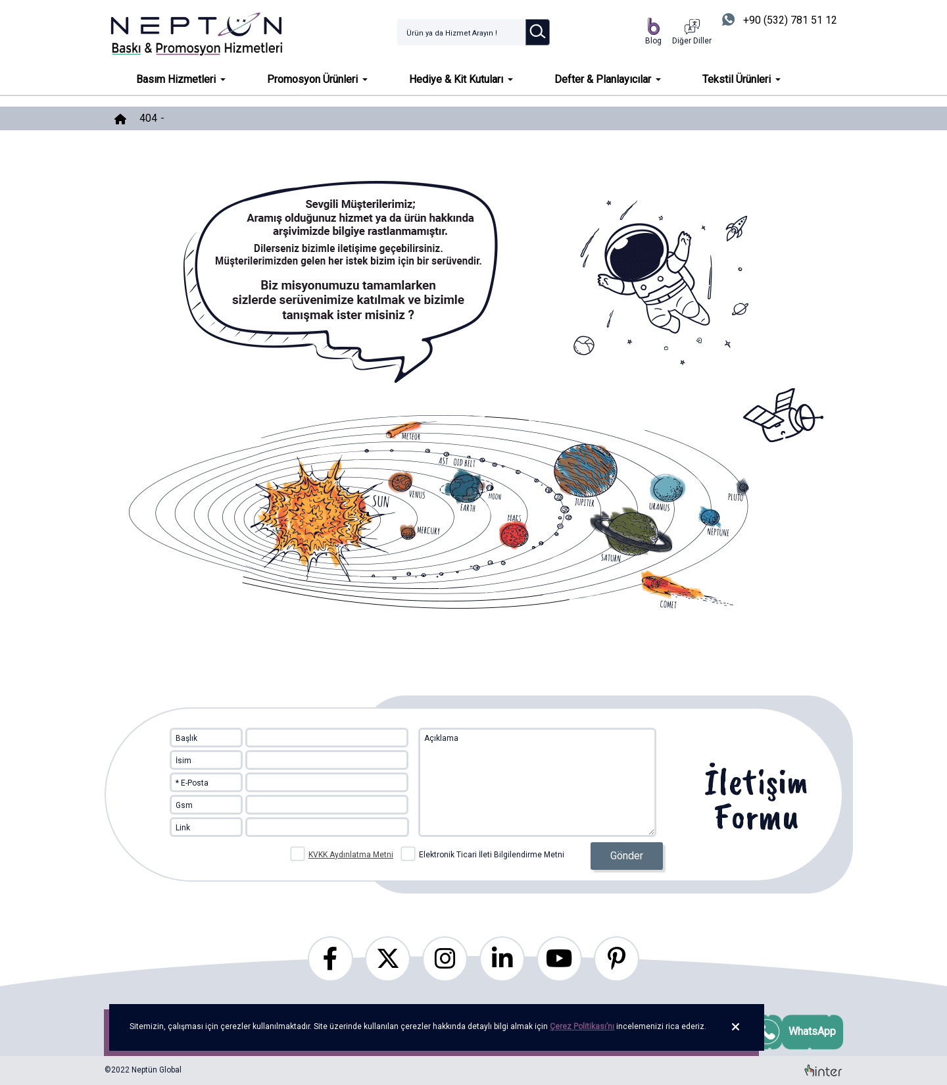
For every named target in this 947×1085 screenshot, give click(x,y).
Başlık (186, 738)
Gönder (626, 855)
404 (148, 118)
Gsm (184, 805)
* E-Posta (192, 783)
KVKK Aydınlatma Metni (350, 854)
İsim (183, 760)
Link (183, 827)
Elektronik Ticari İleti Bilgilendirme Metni (482, 853)
